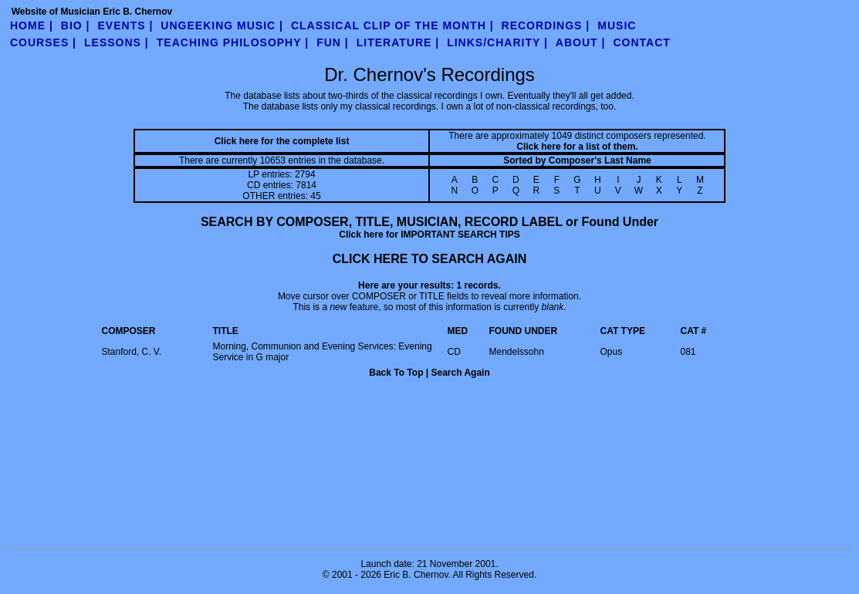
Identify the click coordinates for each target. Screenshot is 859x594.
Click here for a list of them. (576, 146)
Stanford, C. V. (132, 351)
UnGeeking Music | (222, 25)
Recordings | (546, 25)
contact (641, 42)
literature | (398, 42)
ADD (560, 411)
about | (581, 42)
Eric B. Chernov (416, 574)
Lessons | (116, 42)
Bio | (75, 25)
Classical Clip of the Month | (392, 25)
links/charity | (497, 42)
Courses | (43, 42)
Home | (31, 25)
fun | (332, 42)
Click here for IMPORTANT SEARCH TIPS (429, 234)
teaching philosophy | (233, 42)
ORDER (349, 411)
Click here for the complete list (282, 141)
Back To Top (396, 372)
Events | (126, 25)
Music (616, 25)
